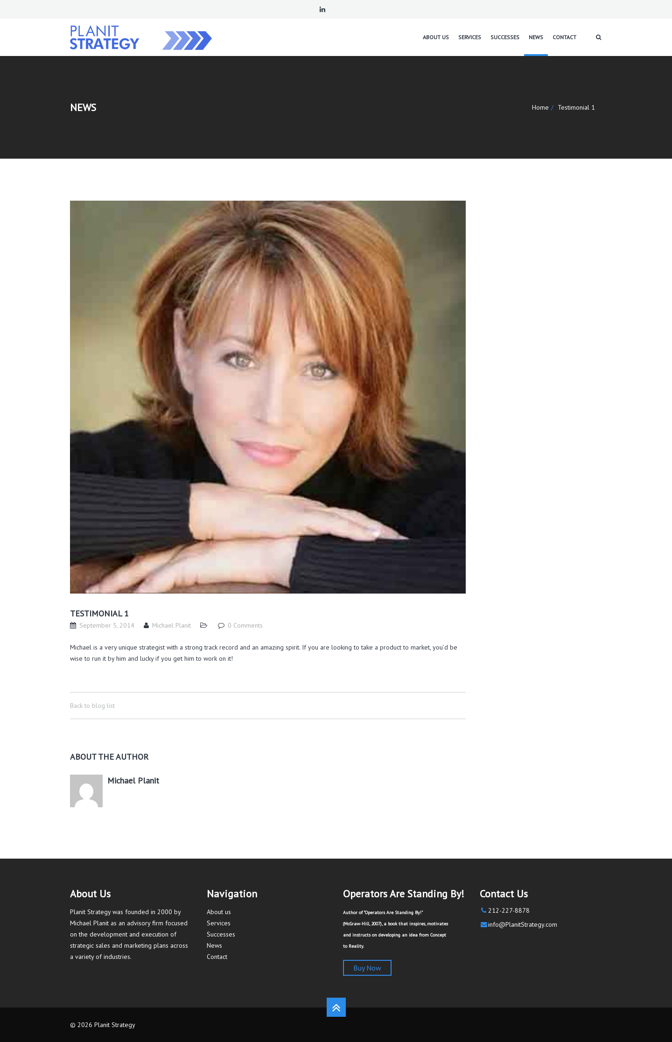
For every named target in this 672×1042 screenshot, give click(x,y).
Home (540, 107)
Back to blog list (92, 705)
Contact (217, 956)
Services (219, 923)
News (214, 945)
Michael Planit (171, 625)
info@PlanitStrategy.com (522, 924)
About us (219, 912)
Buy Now (367, 967)
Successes (221, 934)
